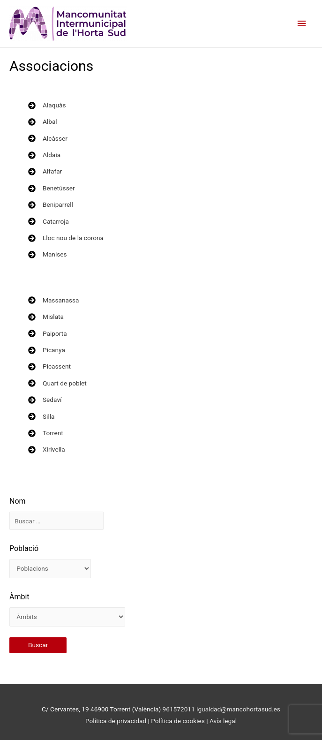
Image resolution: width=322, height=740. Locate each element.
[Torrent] (45, 433)
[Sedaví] (44, 400)
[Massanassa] (53, 300)
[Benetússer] (51, 188)
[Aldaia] (44, 155)
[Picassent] (49, 366)
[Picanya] (46, 350)
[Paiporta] (47, 334)
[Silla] (41, 417)
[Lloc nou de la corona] (66, 238)
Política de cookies (178, 721)
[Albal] (42, 122)
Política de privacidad (115, 721)
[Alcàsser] (47, 138)
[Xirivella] (46, 449)
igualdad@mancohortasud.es (238, 709)
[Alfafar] (45, 171)
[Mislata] (46, 317)
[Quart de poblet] (57, 383)
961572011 (179, 709)
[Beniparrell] (50, 205)
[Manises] (47, 254)
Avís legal (223, 721)
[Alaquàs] (47, 105)
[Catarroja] (48, 221)
